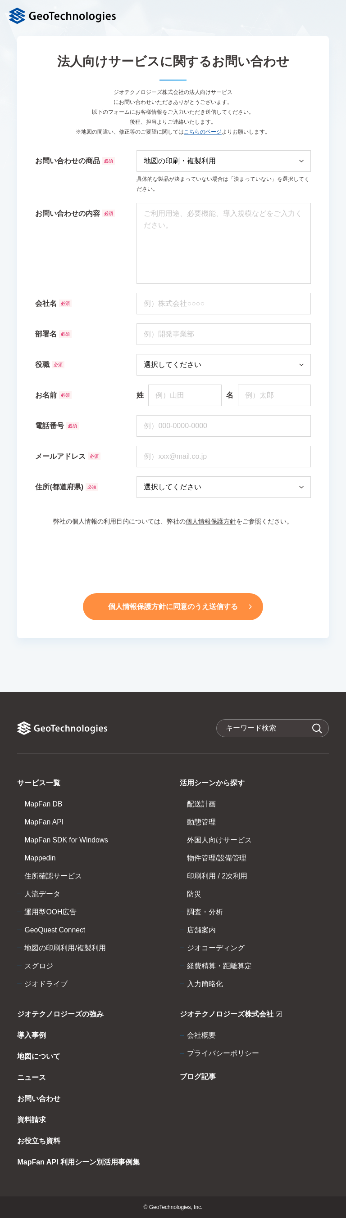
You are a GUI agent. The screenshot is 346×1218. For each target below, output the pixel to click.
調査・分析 (205, 912)
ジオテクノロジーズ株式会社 (231, 1015)
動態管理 (201, 822)
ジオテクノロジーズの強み (60, 1014)
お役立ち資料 (38, 1141)
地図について (38, 1056)
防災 (194, 894)
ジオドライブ (46, 984)
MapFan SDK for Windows (66, 840)
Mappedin (40, 858)
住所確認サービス (53, 876)
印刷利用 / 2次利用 (217, 876)
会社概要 (201, 1035)
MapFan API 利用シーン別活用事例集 (78, 1162)
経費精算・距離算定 (219, 966)
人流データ (42, 894)
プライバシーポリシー (223, 1053)
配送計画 (201, 804)
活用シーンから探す (212, 783)
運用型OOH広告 (50, 912)
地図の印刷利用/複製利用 (64, 948)
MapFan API (44, 822)
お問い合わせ (38, 1098)
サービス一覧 (38, 783)
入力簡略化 (205, 984)
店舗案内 (201, 930)
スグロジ (38, 966)
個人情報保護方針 (211, 521)
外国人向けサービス (219, 840)
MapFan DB (43, 804)
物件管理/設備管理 (216, 858)
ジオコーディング (216, 948)
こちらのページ (203, 132)
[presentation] (173, 557)
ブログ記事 (198, 1076)
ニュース (31, 1077)
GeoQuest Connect (55, 930)
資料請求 (31, 1120)
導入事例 (31, 1035)
